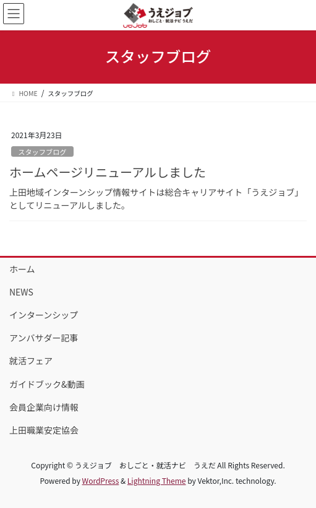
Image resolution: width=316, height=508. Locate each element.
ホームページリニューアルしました (107, 172)
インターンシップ (43, 315)
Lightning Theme (156, 480)
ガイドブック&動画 (47, 384)
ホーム (22, 269)
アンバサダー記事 (43, 337)
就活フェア (31, 360)
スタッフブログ (42, 152)
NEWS (21, 292)
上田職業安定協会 (44, 430)
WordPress (100, 480)
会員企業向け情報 (44, 407)
